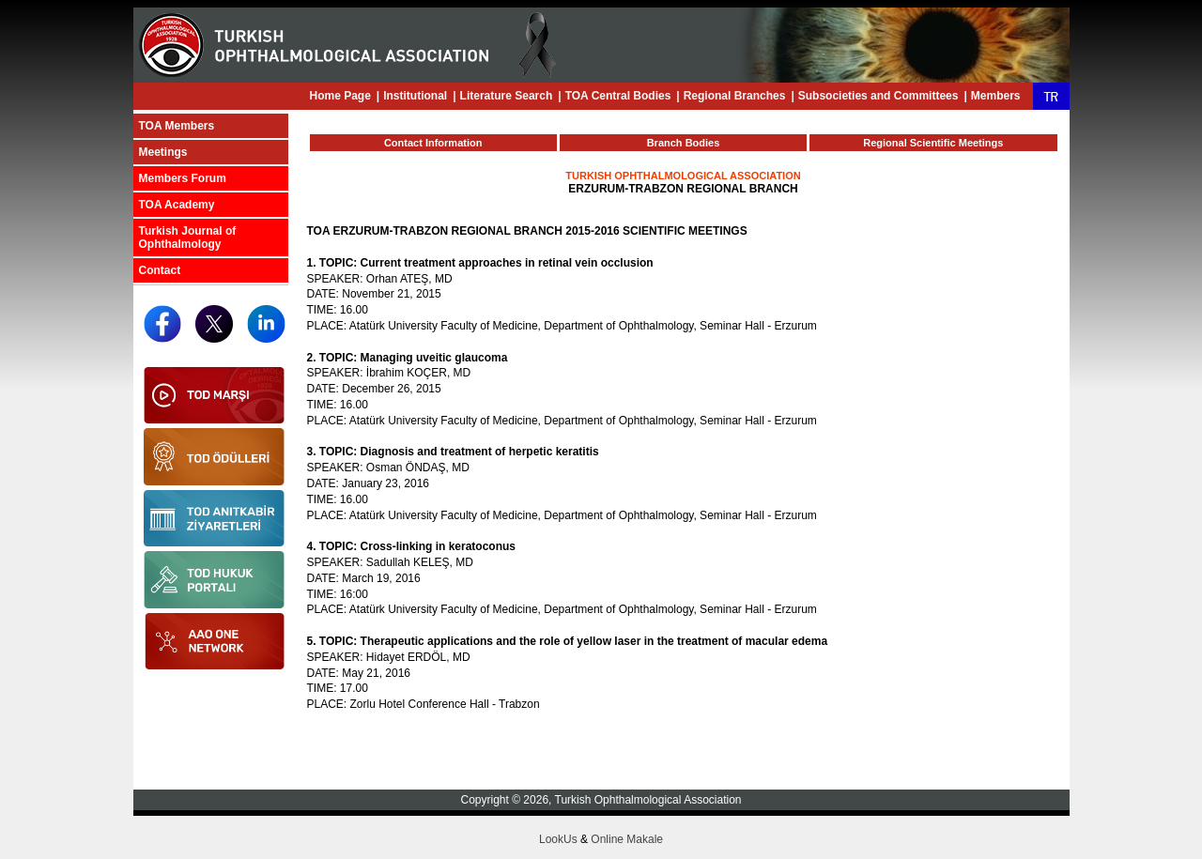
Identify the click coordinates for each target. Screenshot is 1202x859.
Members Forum (182, 178)
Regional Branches (735, 95)
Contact (160, 270)
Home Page (339, 95)
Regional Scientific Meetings (933, 142)
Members (996, 95)
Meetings (163, 152)
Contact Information (433, 142)
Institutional (415, 95)
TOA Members (177, 125)
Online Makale (627, 839)
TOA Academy (177, 204)
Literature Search (506, 95)
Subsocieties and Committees (878, 95)
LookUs (558, 839)
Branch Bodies (683, 142)
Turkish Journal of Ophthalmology (188, 237)
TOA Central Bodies (618, 95)
